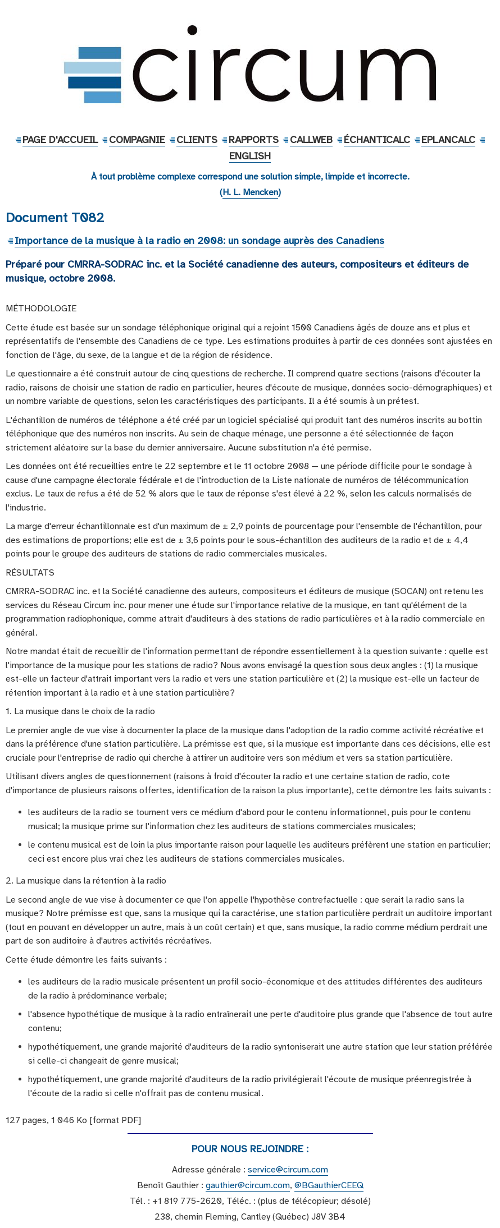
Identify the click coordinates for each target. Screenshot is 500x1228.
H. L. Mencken (250, 192)
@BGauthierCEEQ (328, 1185)
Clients (196, 140)
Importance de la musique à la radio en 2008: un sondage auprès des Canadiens (199, 240)
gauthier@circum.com (248, 1185)
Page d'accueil (60, 140)
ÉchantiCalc (377, 140)
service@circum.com (288, 1169)
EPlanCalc (448, 140)
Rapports (254, 140)
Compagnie (137, 140)
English (250, 156)
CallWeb (311, 140)
